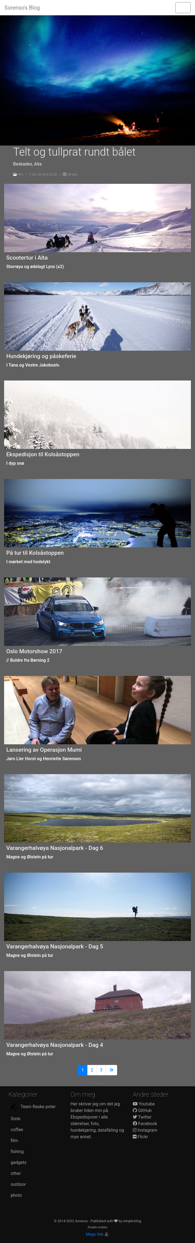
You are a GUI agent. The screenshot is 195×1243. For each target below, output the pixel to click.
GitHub (142, 1110)
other (16, 1173)
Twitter (142, 1117)
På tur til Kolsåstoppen (35, 553)
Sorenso (82, 1221)
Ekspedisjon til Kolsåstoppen (42, 454)
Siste (15, 1118)
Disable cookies (97, 1227)
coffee (17, 1129)
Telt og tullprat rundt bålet (74, 152)
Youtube (144, 1103)
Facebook (145, 1123)
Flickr (140, 1136)
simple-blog (132, 1221)
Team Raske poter (33, 1107)
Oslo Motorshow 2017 (34, 651)
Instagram (145, 1130)
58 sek (70, 174)
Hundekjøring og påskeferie (41, 356)
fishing (17, 1151)
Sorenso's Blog (22, 7)
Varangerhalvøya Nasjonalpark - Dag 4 (54, 1045)
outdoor (18, 1184)
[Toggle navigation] (183, 7)
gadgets (18, 1162)
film (20, 174)
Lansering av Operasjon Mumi (44, 750)
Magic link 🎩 (97, 1234)
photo (16, 1195)
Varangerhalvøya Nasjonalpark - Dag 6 (54, 848)
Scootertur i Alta (27, 257)
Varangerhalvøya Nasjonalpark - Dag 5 (54, 946)
